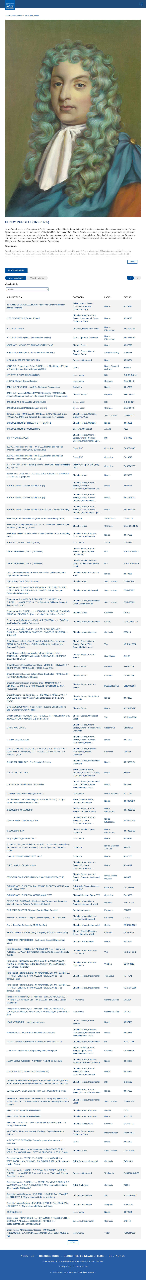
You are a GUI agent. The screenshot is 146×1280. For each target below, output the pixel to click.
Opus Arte (108, 448)
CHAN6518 (129, 381)
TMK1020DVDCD (131, 1173)
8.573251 (128, 574)
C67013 (127, 632)
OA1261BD (129, 887)
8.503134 (128, 486)
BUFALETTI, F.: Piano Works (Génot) (23, 542)
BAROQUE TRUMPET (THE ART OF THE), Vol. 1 (29, 423)
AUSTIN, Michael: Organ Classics (22, 381)
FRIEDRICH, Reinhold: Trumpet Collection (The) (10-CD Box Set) (36, 917)
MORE (132, 262)
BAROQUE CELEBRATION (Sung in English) (27, 408)
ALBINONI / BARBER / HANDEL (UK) (23, 360)
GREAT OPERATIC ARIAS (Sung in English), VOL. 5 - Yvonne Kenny (37, 932)
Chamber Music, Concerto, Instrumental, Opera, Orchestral (85, 752)
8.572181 (128, 1212)
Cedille (107, 621)
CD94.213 (128, 518)
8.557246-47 (129, 497)
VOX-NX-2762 (130, 1195)
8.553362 (128, 1071)
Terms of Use (82, 1266)
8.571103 (128, 1116)
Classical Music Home (13, 16)
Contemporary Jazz (82, 910)
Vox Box (108, 964)
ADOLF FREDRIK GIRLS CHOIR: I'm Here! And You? (31, 352)
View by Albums (16, 278)
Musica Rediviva (111, 686)
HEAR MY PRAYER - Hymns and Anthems (25, 1022)
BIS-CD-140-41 (130, 375)
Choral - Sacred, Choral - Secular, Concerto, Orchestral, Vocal (86, 877)
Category (78, 297)
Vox (106, 644)
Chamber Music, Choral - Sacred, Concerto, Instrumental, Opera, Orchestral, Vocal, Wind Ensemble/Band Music (84, 823)
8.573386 (128, 475)
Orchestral (77, 387)
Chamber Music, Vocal (83, 1124)
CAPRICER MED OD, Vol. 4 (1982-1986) (25, 563)
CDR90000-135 (131, 621)
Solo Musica (109, 656)
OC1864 (127, 1000)
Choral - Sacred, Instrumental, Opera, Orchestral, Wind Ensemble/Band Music (86, 784)
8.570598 (128, 306)
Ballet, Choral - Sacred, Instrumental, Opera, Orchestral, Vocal (83, 306)
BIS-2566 (128, 1082)
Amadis (107, 429)
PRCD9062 (129, 394)
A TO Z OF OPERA (15, 329)
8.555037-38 (129, 329)
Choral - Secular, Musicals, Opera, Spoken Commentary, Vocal (86, 563)
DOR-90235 (129, 1101)
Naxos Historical (111, 793)
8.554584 (128, 360)
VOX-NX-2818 (130, 644)
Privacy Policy (65, 1266)
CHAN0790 (129, 675)
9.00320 (127, 772)
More (73, 1242)
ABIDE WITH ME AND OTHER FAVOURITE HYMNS (30, 345)
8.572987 (128, 698)
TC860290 (128, 542)
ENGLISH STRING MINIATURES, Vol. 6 (24, 856)
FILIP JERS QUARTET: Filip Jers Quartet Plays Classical (32, 910)
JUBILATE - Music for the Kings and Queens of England (32, 1050)
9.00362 (127, 877)
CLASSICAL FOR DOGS (18, 772)
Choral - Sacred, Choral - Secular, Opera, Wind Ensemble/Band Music (84, 644)
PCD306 (127, 910)
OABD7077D (129, 466)
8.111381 (128, 793)
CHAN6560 (129, 1050)
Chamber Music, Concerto (85, 423)
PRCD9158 (129, 902)
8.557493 (128, 1022)
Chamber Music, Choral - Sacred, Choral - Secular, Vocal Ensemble (87, 728)
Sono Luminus (110, 415)
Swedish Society (111, 352)
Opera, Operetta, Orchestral (85, 337)
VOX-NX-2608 (130, 717)
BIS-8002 (128, 438)
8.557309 (128, 1142)
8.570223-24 (129, 762)
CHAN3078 (129, 408)
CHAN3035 (129, 932)
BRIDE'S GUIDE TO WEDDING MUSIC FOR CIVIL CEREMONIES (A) (38, 509)
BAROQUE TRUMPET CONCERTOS (23, 429)
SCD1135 (128, 352)
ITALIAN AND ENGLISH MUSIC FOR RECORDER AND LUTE (34, 1041)
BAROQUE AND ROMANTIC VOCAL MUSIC (26, 402)
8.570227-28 (129, 509)
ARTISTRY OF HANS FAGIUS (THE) (23, 375)
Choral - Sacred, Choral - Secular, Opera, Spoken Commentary (84, 551)
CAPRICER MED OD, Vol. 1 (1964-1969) (25, 551)
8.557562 (128, 535)
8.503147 (128, 865)
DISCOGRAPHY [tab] (16, 270)
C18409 (127, 752)
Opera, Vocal (79, 402)
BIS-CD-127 (129, 402)
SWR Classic (110, 518)
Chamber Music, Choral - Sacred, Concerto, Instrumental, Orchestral (84, 1071)
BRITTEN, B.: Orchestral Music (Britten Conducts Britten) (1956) (35, 518)
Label (107, 297)
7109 (126, 429)
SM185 (127, 656)
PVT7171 (128, 976)
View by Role (11, 284)
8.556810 (128, 784)
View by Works (37, 278)
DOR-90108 (129, 1150)
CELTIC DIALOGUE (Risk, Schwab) (22, 581)
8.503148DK (129, 801)
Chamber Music (80, 475)
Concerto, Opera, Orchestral (86, 329)
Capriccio (108, 612)
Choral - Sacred (80, 345)
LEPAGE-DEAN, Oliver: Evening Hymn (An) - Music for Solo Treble (36, 1091)
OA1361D (128, 457)
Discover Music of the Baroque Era (22, 820)
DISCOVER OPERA (15, 831)
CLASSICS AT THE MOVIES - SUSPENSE (25, 784)
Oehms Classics (111, 1000)
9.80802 (127, 367)
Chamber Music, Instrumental (86, 621)
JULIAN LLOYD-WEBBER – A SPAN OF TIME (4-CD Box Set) (34, 1061)
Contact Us (117, 1256)
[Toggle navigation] (140, 4)
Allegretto (108, 1204)
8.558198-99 (129, 810)
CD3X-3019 (129, 964)
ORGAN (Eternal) (14, 1212)
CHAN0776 (129, 1124)
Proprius (108, 394)
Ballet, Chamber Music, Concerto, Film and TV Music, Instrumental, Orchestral (86, 772)
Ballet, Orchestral (80, 1185)
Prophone (108, 910)
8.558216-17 (129, 337)
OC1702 (127, 1012)
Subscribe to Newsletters (84, 1256)
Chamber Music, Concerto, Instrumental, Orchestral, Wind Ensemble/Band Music (86, 1032)
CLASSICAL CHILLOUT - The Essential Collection (29, 762)
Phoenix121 (129, 1133)
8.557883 (128, 387)
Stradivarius (109, 728)
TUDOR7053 (129, 1233)
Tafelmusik (109, 1173)
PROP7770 (129, 666)
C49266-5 (128, 1161)
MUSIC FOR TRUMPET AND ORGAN (23, 1110)
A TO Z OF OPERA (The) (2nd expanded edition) (29, 337)
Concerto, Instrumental (83, 941)
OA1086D (128, 895)
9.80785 (127, 847)
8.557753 (128, 856)
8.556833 (128, 740)
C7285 (127, 917)
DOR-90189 (129, 590)
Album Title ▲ (14, 297)
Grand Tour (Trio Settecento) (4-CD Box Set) (27, 925)
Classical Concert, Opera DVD (86, 895)
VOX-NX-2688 (130, 988)
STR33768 (128, 728)
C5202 (127, 612)
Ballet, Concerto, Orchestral (85, 1161)
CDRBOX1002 (130, 925)
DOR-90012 (129, 415)
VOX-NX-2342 (130, 952)
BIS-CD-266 (129, 1041)
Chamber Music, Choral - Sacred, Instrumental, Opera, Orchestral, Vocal (86, 318)
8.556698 (128, 318)
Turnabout (109, 976)
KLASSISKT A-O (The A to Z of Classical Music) (28, 1071)
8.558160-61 (129, 820)
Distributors (49, 1256)
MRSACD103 (130, 686)
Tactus (107, 542)
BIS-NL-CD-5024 (131, 563)
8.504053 (128, 1061)
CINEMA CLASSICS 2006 (18, 740)
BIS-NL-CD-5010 (131, 551)
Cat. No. (128, 297)
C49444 (127, 1221)
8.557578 (128, 345)
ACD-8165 (128, 1204)
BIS (106, 375)
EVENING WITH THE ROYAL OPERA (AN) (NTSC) (29, 895)
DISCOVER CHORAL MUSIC (20, 810)
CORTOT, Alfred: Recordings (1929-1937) (25, 793)
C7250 (127, 1185)
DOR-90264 (129, 581)
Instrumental (78, 375)
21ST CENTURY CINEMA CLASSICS (23, 318)
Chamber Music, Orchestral (85, 590)
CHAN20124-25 (131, 526)
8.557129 (128, 1091)
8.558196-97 (129, 831)
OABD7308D (129, 448)
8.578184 (128, 941)
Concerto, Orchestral (82, 360)
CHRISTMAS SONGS (16, 728)
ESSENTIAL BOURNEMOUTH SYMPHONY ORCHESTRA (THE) (35, 877)
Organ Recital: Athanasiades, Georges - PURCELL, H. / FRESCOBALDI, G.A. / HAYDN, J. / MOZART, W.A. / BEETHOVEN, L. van (38, 1233)
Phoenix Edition (111, 1133)
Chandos (108, 381)
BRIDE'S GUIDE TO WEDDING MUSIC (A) (26, 486)
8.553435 (128, 1032)
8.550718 (128, 838)
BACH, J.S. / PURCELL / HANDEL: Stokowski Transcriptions (33, 387)
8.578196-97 (129, 708)
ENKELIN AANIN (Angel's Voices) (21, 865)
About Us (28, 1256)
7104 (126, 1110)
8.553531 (128, 423)
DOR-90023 (129, 602)
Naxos (107, 306)
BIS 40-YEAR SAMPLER (18, 438)
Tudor (107, 1233)
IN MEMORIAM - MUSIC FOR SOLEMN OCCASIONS (31, 1032)
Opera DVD (78, 448)
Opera (76, 367)
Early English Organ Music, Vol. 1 (21, 838)
